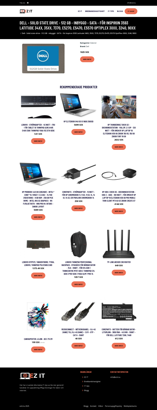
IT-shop (131, 11)
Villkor (100, 406)
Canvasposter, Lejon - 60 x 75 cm (38, 339)
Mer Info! (87, 59)
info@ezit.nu (131, 3)
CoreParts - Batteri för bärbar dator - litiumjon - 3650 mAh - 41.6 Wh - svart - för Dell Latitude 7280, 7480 (119, 332)
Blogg (120, 11)
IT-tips (111, 11)
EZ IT (80, 11)
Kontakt (93, 406)
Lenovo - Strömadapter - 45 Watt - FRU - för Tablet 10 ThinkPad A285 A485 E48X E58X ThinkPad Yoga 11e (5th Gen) (38, 127)
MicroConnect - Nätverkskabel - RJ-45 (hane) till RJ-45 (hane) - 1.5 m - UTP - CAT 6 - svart (79, 332)
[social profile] (27, 3)
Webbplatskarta (130, 406)
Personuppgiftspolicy (113, 406)
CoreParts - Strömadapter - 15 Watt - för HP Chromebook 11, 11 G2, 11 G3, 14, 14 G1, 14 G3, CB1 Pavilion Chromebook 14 (78, 195)
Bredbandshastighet (95, 11)
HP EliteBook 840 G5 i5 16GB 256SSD (78, 121)
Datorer (93, 43)
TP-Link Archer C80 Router (119, 262)
